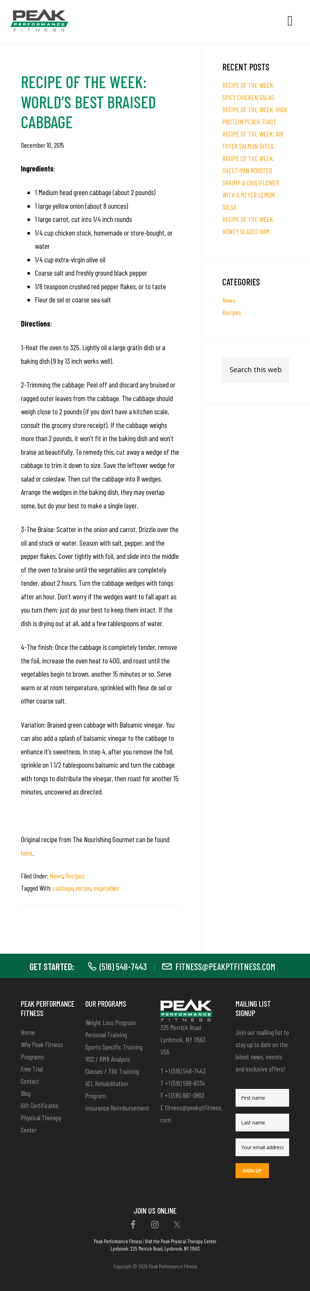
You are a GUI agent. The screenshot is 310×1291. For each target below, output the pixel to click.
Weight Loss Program (110, 1022)
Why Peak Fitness (42, 1044)
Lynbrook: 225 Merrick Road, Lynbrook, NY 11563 (155, 1248)
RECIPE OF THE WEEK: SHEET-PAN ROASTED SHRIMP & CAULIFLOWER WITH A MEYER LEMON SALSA (250, 182)
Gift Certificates (39, 1105)
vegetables (106, 888)
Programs (32, 1056)
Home (28, 1032)
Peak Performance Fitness (118, 1241)
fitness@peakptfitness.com (225, 966)
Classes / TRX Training (112, 1071)
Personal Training (106, 1034)
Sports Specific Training (114, 1047)
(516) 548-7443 (123, 966)
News (56, 875)
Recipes (75, 875)
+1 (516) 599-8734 (185, 1083)
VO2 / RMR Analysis (107, 1059)
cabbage (63, 888)
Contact (30, 1081)
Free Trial (32, 1069)
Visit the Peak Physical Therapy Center (180, 1241)
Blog (26, 1093)
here (26, 852)
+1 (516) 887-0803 (184, 1095)
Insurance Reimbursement (117, 1108)
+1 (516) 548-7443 (185, 1071)
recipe (83, 888)
